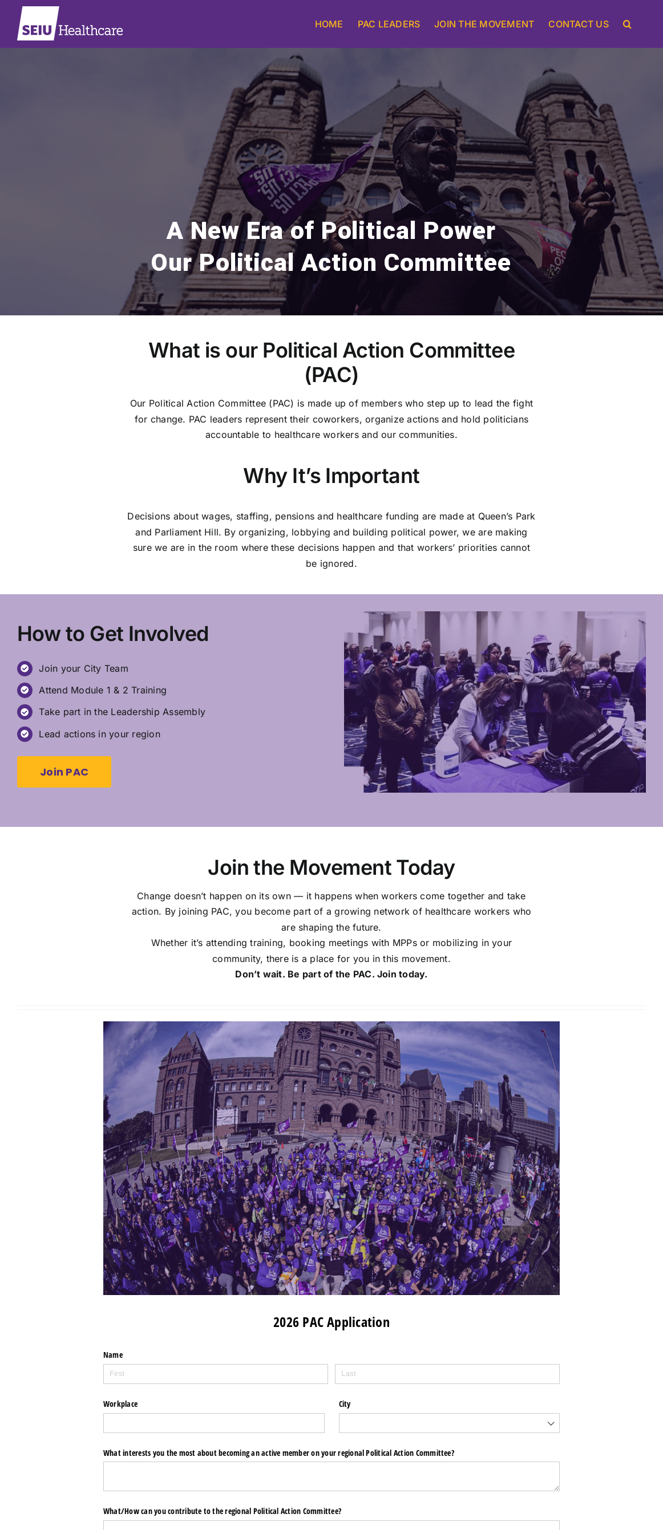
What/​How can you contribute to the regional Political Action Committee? (248, 1500)
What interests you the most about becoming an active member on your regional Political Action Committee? (317, 1452)
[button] (627, 24)
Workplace (124, 1403)
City (346, 1403)
